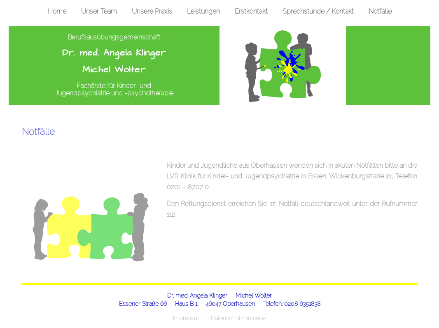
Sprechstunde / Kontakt (318, 11)
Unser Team (99, 11)
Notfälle (380, 11)
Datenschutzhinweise (238, 317)
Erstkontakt (251, 11)
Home (57, 11)
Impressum (188, 317)
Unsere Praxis (152, 11)
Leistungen (203, 11)
